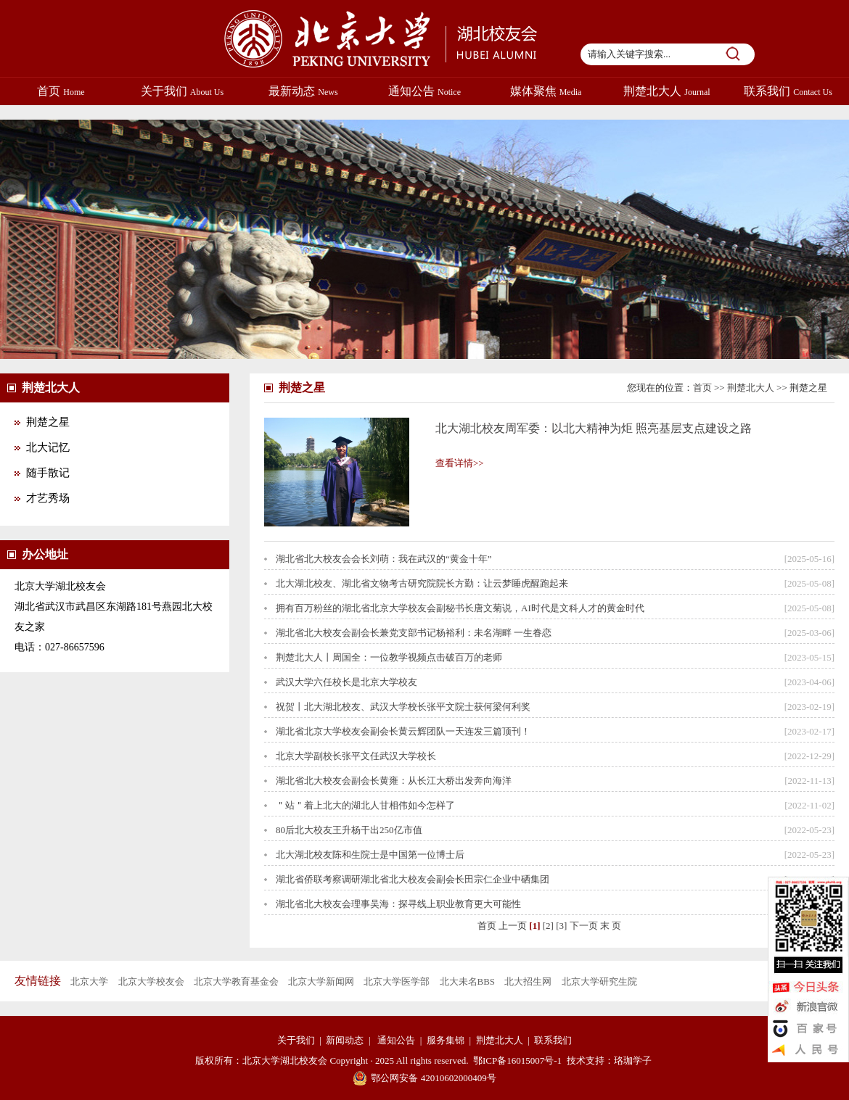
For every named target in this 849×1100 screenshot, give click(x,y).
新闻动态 (345, 1040)
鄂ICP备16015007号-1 (517, 1060)
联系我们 (788, 91)
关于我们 (182, 91)
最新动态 (302, 91)
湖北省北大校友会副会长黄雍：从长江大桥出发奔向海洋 (394, 780)
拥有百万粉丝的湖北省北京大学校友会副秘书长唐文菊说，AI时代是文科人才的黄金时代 (460, 608)
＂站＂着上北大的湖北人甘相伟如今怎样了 (365, 805)
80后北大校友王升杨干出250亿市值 (349, 829)
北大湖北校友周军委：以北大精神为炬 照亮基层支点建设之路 (593, 428)
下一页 (584, 925)
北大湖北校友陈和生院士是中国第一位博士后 (370, 854)
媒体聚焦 (546, 91)
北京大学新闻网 (321, 981)
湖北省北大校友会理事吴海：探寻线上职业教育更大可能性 (398, 903)
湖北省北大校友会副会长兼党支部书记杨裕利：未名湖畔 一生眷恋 (413, 632)
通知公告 (424, 91)
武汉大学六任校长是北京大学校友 (346, 682)
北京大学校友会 (151, 981)
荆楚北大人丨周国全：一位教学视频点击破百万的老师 (389, 657)
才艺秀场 (48, 498)
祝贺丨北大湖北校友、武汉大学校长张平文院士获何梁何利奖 (403, 706)
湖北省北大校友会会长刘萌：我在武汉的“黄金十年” (384, 558)
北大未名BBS (468, 981)
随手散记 (48, 473)
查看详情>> (459, 463)
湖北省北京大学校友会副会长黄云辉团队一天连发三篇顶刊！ (403, 731)
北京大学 (89, 981)
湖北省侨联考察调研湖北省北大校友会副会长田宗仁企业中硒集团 (412, 879)
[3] (561, 925)
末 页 (610, 925)
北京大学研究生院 (599, 981)
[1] (534, 925)
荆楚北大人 (666, 91)
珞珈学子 (633, 1060)
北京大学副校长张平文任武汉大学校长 (356, 755)
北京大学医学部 (397, 981)
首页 (60, 91)
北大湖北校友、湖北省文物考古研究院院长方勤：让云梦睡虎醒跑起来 (422, 583)
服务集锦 (445, 1040)
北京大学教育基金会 (236, 981)
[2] (548, 925)
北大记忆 (48, 447)
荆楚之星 (48, 422)
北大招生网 (527, 981)
